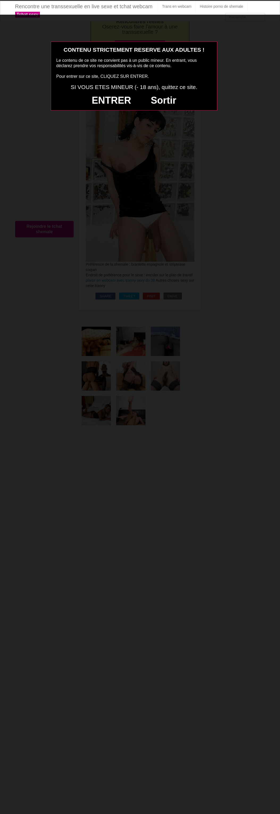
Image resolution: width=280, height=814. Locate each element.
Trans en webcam (176, 6)
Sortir (163, 100)
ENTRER (111, 100)
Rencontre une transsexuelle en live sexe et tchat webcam (84, 6)
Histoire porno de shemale (221, 6)
